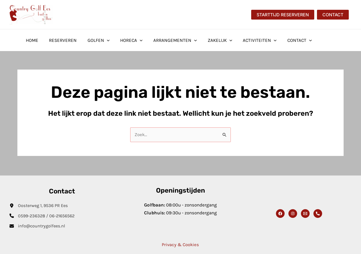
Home (31, 40)
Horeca (126, 40)
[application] (103, 40)
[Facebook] (280, 213)
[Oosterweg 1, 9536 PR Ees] (40, 205)
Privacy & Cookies (180, 244)
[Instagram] (292, 213)
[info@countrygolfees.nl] (38, 226)
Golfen (95, 40)
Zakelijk (212, 40)
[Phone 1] (317, 213)
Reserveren (60, 40)
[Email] (305, 213)
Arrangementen (168, 40)
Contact (288, 40)
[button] (282, 15)
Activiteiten (250, 40)
